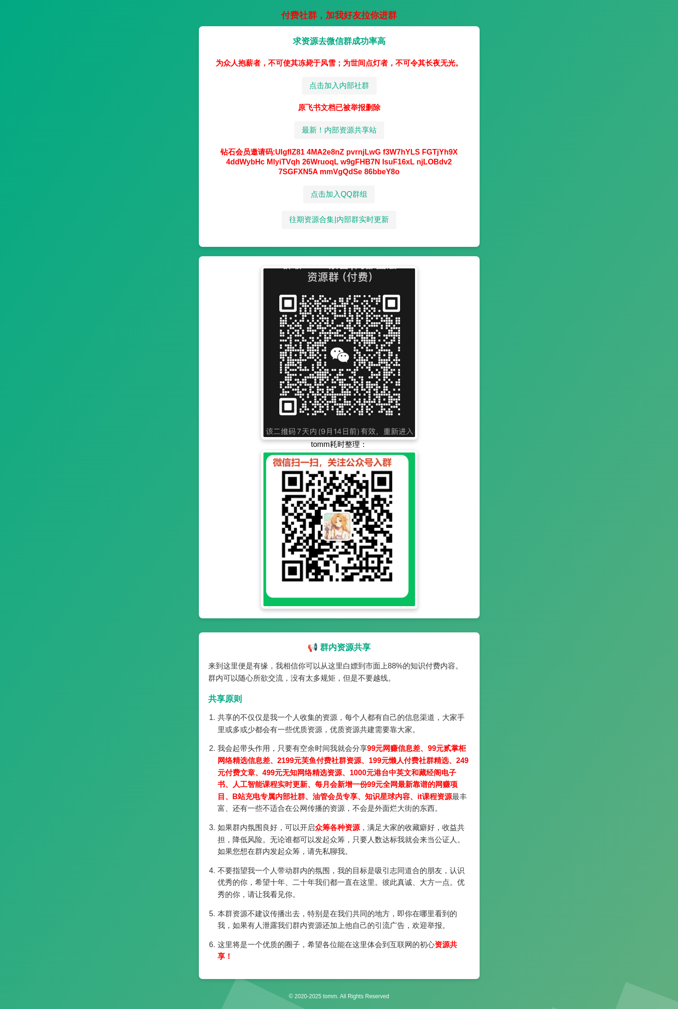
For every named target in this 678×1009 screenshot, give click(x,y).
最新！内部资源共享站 (339, 130)
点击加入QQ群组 (339, 194)
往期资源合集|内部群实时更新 (338, 219)
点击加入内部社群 (339, 85)
